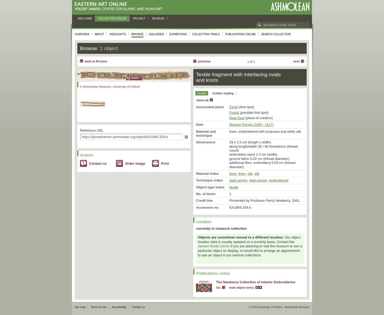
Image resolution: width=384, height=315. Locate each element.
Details (201, 93)
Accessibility (119, 307)
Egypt (233, 107)
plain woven (238, 180)
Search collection (276, 34)
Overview (82, 34)
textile (233, 187)
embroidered (278, 180)
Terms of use (98, 307)
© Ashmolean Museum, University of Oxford (110, 86)
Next (296, 61)
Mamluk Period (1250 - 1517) (251, 125)
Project (139, 18)
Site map (80, 307)
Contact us (98, 163)
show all (202, 100)
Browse (137, 34)
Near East (237, 118)
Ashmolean (290, 6)
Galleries (156, 34)
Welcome (85, 18)
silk (249, 174)
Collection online (112, 18)
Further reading (223, 93)
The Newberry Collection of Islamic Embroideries (255, 282)
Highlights (117, 34)
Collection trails (206, 34)
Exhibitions (178, 34)
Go (218, 287)
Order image (135, 163)
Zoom (134, 77)
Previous (204, 61)
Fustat (234, 113)
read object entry (241, 287)
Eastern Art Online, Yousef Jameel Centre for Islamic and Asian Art (120, 6)
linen (233, 174)
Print (165, 163)
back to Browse (96, 61)
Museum (158, 18)
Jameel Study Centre (214, 246)
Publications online (240, 34)
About (99, 34)
